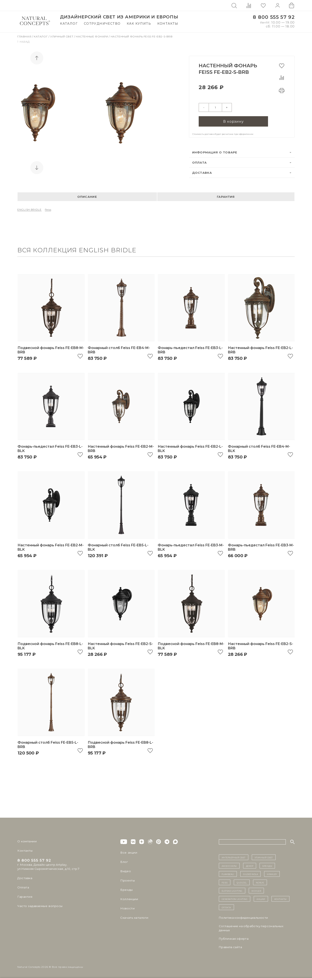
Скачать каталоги (133, 917)
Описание (87, 196)
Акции (261, 899)
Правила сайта (230, 947)
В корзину (233, 121)
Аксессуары (229, 865)
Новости (127, 908)
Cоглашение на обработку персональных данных (251, 928)
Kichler (256, 890)
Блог (124, 862)
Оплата (199, 162)
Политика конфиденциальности (243, 917)
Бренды (126, 889)
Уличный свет (62, 36)
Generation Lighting (235, 899)
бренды (267, 865)
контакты (280, 899)
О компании (26, 841)
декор (250, 865)
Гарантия (226, 196)
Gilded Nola (250, 874)
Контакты (167, 24)
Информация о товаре (214, 152)
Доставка (202, 172)
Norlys (260, 882)
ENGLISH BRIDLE (29, 209)
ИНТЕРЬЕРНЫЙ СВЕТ (233, 857)
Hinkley (272, 874)
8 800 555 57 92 (274, 17)
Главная (24, 36)
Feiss (48, 209)
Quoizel (242, 882)
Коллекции (128, 899)
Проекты (127, 880)
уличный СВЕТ (264, 857)
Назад (23, 41)
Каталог (69, 24)
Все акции (128, 852)
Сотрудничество (102, 24)
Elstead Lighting (232, 890)
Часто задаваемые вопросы (39, 906)
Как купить (139, 24)
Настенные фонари (92, 36)
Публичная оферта (234, 938)
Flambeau (228, 874)
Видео (125, 871)
